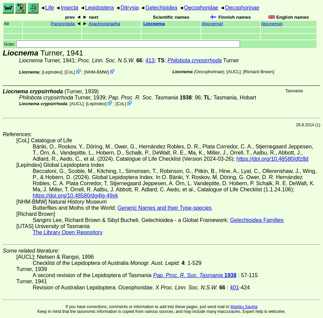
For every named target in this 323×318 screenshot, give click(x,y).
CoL (70, 72)
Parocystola (63, 23)
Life (49, 8)
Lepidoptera (99, 8)
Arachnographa (104, 23)
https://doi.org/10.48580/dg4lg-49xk (75, 195)
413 (150, 60)
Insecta (69, 8)
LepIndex (52, 72)
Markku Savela (243, 306)
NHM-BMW (96, 72)
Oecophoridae (201, 8)
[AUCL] (234, 71)
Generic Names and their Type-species (165, 208)
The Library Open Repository (67, 232)
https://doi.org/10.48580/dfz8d (273, 159)
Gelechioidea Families (257, 220)
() (212, 23)
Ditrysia (129, 8)
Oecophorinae (242, 8)
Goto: (122, 44)
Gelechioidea (161, 8)
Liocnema (154, 23)
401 (234, 287)
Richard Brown (258, 71)
